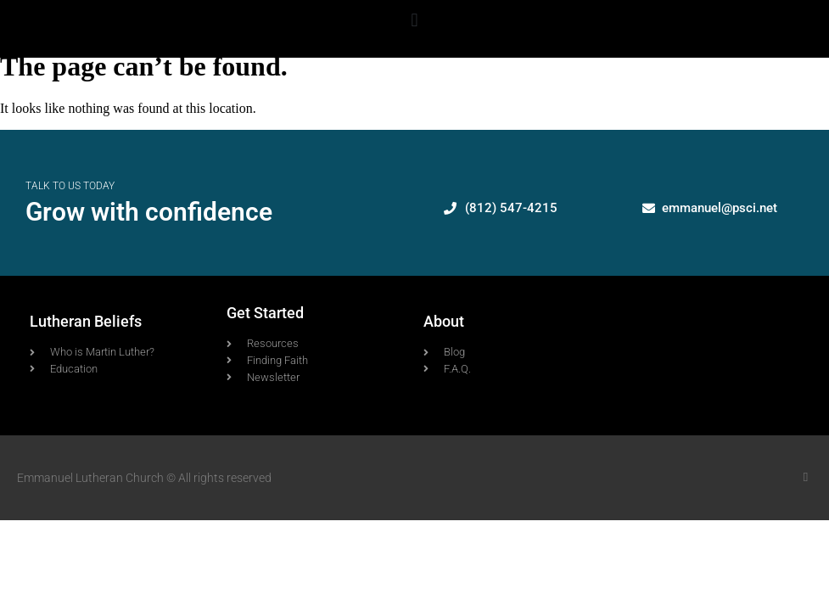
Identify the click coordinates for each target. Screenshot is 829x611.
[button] (414, 20)
